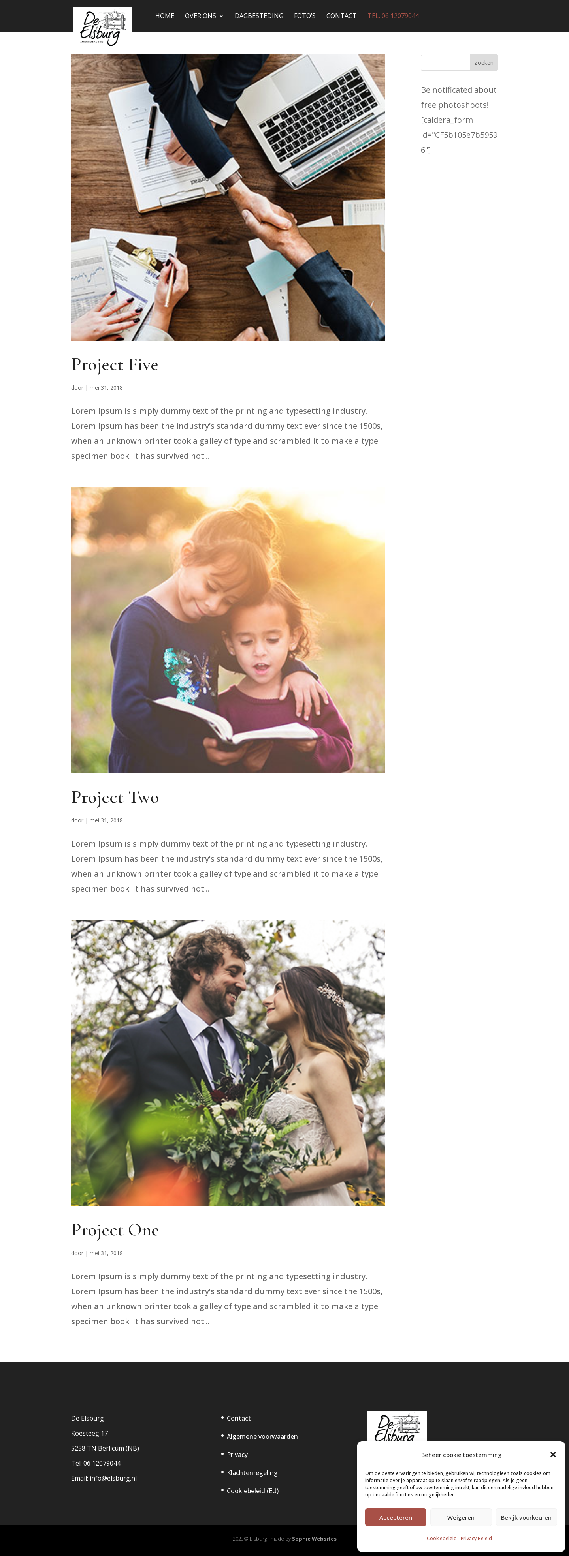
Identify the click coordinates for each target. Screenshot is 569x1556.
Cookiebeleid (442, 1538)
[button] (553, 1454)
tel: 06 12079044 (393, 16)
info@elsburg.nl (113, 1478)
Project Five (114, 364)
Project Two (115, 797)
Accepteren (395, 1517)
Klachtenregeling (252, 1472)
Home (164, 16)
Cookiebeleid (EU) (253, 1491)
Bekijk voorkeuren (526, 1517)
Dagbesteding (259, 16)
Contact (341, 16)
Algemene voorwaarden (262, 1436)
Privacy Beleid (476, 1538)
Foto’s (305, 16)
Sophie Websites (314, 1538)
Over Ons (200, 16)
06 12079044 (102, 1463)
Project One (115, 1229)
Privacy (237, 1454)
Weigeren (461, 1517)
